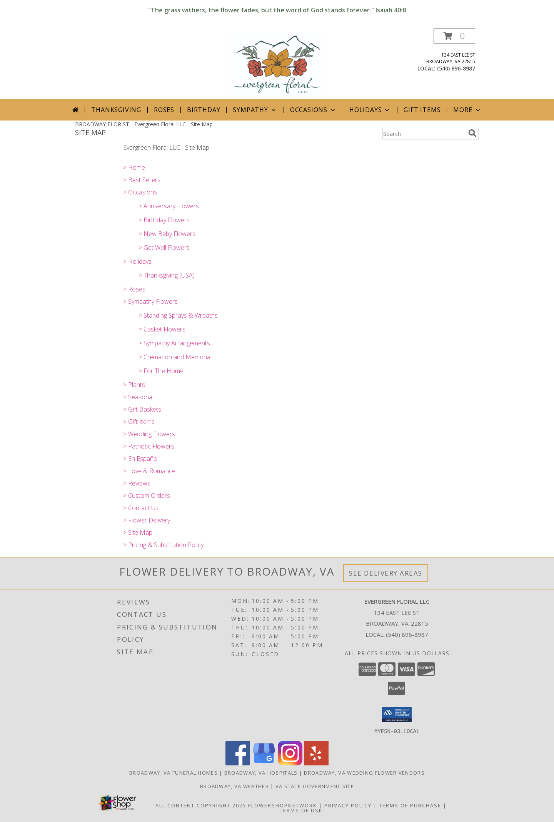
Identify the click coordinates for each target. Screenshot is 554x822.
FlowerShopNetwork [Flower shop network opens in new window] (282, 805)
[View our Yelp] (316, 763)
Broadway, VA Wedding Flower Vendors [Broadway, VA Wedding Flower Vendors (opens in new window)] (364, 772)
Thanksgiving (116, 109)
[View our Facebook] (237, 763)
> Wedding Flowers (149, 434)
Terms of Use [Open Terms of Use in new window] (301, 810)
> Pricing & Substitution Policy (163, 545)
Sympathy (255, 109)
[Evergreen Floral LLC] (277, 63)
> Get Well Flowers (164, 247)
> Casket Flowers (161, 329)
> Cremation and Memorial (175, 357)
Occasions (313, 109)
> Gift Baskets (142, 409)
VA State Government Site (314, 785)
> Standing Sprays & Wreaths (178, 315)
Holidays (370, 109)
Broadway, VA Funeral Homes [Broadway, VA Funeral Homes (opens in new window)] (173, 772)
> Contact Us (141, 508)
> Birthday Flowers (164, 220)
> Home (134, 167)
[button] (454, 36)
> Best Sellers (141, 180)
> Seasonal (138, 397)
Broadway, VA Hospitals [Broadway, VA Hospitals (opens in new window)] (261, 772)
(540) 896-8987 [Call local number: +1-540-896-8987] (456, 68)
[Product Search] (423, 133)
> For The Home (161, 371)
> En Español (141, 458)
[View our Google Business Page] (264, 763)
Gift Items (422, 109)
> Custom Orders (146, 495)
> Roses (134, 289)
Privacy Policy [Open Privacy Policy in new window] (348, 805)
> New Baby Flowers (166, 233)
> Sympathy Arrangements (174, 343)
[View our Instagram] (290, 763)
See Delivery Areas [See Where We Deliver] (385, 573)
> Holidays (137, 261)
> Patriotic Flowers (148, 446)
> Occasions (140, 192)
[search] (472, 133)
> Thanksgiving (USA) (166, 275)
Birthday (203, 109)
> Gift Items (139, 421)
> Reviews (136, 483)
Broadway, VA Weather (234, 785)
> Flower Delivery (146, 520)
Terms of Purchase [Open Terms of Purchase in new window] (410, 805)
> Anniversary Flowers (168, 206)
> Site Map (137, 532)
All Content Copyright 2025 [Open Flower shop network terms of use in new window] (200, 805)
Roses (164, 109)
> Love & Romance (149, 471)
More (467, 109)
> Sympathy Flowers (150, 301)
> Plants (134, 384)
